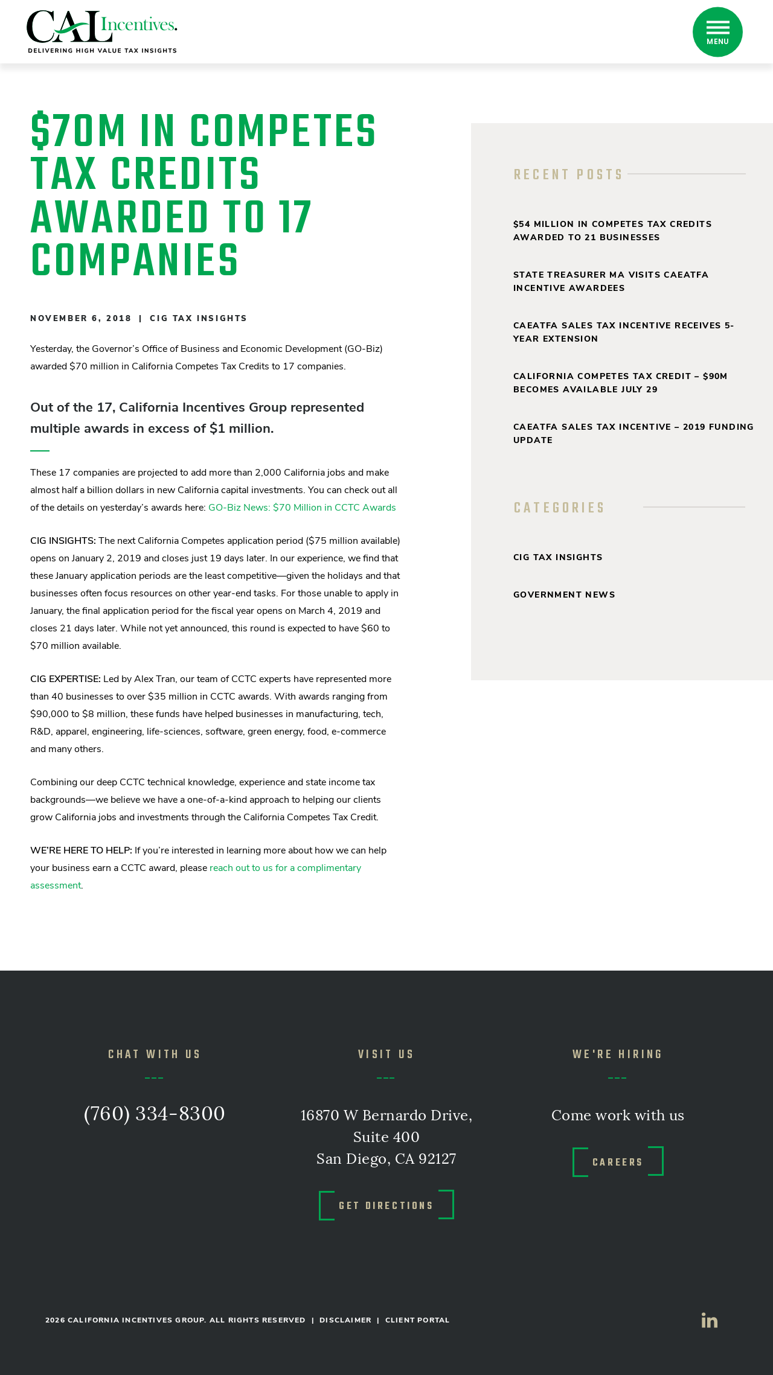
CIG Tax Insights (199, 318)
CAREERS (618, 1161)
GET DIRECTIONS (386, 1205)
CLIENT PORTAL (418, 1320)
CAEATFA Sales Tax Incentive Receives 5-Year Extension (624, 332)
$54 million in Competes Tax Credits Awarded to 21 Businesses (612, 231)
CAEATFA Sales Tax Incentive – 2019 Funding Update (633, 433)
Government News (564, 595)
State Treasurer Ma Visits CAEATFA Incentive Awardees (611, 281)
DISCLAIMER (345, 1320)
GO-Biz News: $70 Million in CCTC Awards (302, 507)
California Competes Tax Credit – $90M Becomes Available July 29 (620, 383)
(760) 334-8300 (155, 1115)
